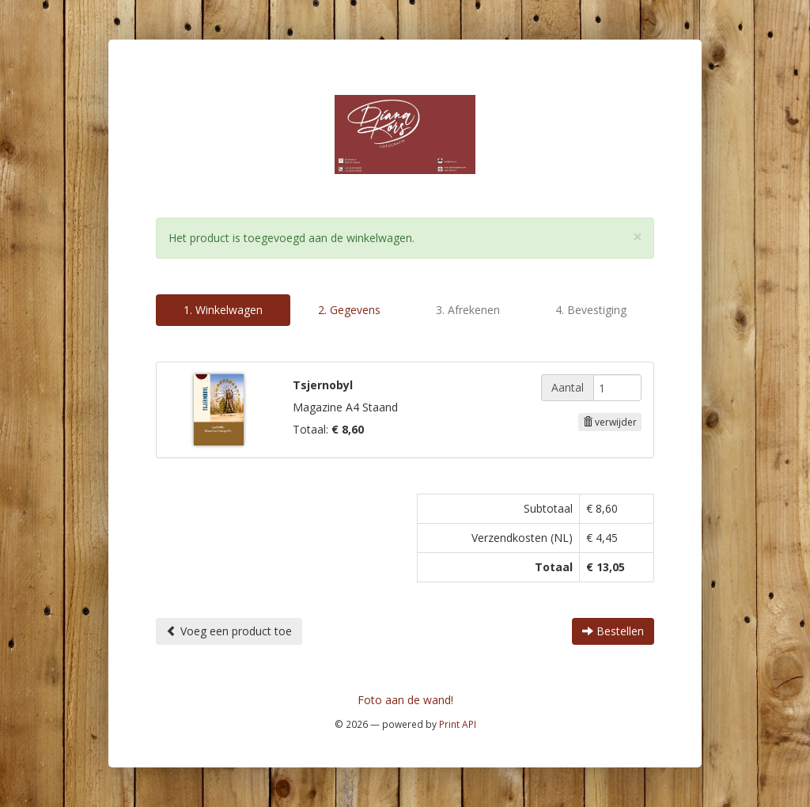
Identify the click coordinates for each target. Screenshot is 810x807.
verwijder (610, 422)
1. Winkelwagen (223, 309)
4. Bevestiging (590, 309)
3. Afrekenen (468, 309)
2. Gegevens (349, 309)
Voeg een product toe (229, 630)
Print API (457, 724)
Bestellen (613, 630)
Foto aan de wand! (405, 699)
